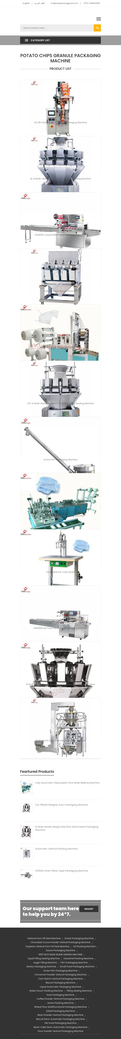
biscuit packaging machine (60, 982)
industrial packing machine (78, 958)
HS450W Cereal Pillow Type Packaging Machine (60, 234)
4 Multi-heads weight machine (60, 291)
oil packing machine (84, 946)
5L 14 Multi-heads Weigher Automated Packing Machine (60, 178)
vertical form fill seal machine (44, 938)
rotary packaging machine (41, 966)
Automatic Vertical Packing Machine (56, 848)
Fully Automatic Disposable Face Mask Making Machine (67, 782)
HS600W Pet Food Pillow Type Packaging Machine (60, 628)
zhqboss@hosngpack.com (64, 3)
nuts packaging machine (60, 994)
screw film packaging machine (60, 970)
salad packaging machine (60, 1011)
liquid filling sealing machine (44, 958)
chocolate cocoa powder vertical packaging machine (60, 942)
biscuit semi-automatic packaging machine (60, 1019)
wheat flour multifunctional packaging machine (60, 1006)
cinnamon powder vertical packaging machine (60, 974)
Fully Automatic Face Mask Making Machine (60, 515)
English (26, 3)
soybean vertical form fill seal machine (48, 946)
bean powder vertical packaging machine (60, 1015)
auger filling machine (45, 962)
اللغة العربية (39, 3)
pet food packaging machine (60, 1023)
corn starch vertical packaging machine (60, 978)
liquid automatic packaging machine (60, 986)
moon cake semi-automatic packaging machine (60, 1027)
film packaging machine (74, 962)
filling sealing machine (79, 990)
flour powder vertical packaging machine (60, 1031)
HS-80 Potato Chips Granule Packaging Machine (60, 122)
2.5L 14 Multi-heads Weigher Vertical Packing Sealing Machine (60, 403)
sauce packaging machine (60, 950)
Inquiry (88, 908)
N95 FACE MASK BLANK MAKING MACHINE (60, 954)
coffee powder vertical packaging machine (60, 998)
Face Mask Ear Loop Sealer (60, 572)
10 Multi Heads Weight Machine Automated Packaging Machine (60, 684)
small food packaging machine (77, 966)
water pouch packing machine (46, 990)
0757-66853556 (92, 3)
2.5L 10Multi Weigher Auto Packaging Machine (61, 804)
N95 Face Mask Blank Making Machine (60, 347)
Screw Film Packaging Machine (60, 459)
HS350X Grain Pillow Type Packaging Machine (61, 870)
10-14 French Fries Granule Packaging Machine (60, 740)
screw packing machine (61, 1002)
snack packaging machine (79, 938)
